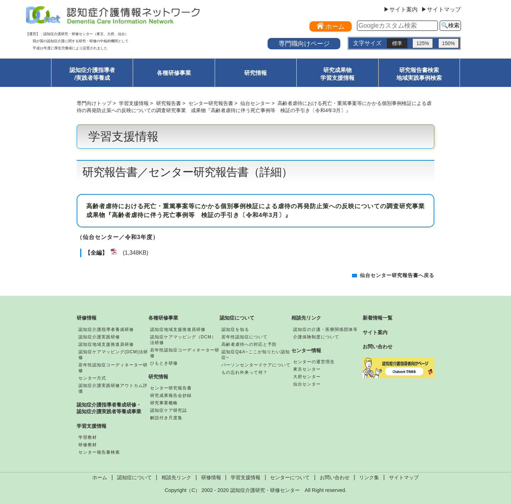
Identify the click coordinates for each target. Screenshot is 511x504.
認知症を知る (235, 329)
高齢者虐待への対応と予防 (249, 344)
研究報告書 (168, 103)
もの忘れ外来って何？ (244, 372)
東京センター (307, 369)
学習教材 (87, 437)
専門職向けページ (304, 43)
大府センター (307, 376)
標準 (397, 43)
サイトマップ (404, 477)
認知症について (237, 318)
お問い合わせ (377, 346)
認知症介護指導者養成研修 (106, 329)
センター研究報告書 (210, 103)
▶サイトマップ (441, 9)
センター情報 (306, 350)
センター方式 (92, 378)
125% (422, 43)
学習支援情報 (134, 103)
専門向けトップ (94, 103)
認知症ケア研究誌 (168, 410)
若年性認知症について (244, 336)
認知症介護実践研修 (99, 336)
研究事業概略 (164, 402)
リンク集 (369, 477)
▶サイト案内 (401, 9)
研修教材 (87, 444)
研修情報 (87, 318)
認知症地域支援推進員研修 (106, 344)
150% (448, 43)
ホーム (99, 477)
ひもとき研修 (164, 363)
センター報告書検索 (99, 452)
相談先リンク (306, 318)
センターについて (290, 477)
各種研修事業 (174, 73)
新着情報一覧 (377, 318)
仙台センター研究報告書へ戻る (397, 275)
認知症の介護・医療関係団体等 (325, 329)
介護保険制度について (316, 336)
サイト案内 (375, 332)
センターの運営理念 (314, 361)
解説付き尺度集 (166, 417)
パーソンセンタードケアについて (256, 364)
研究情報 (255, 73)
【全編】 (96, 253)
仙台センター (255, 103)
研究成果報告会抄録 (171, 395)
